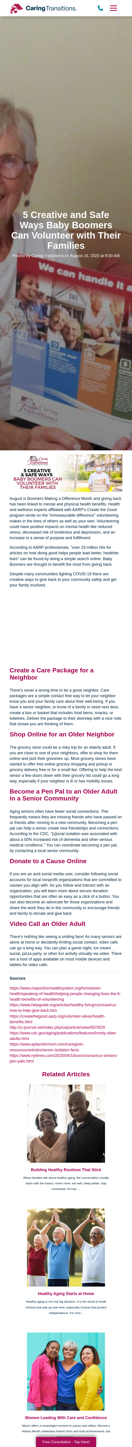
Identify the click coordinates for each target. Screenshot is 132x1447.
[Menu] (113, 8)
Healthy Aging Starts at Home (66, 1293)
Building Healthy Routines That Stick (66, 1170)
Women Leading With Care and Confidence (66, 1418)
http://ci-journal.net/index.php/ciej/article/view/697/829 (57, 1027)
